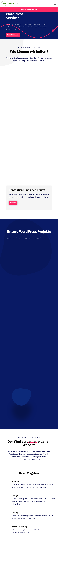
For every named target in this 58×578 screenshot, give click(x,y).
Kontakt (13, 203)
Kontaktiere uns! (12, 35)
